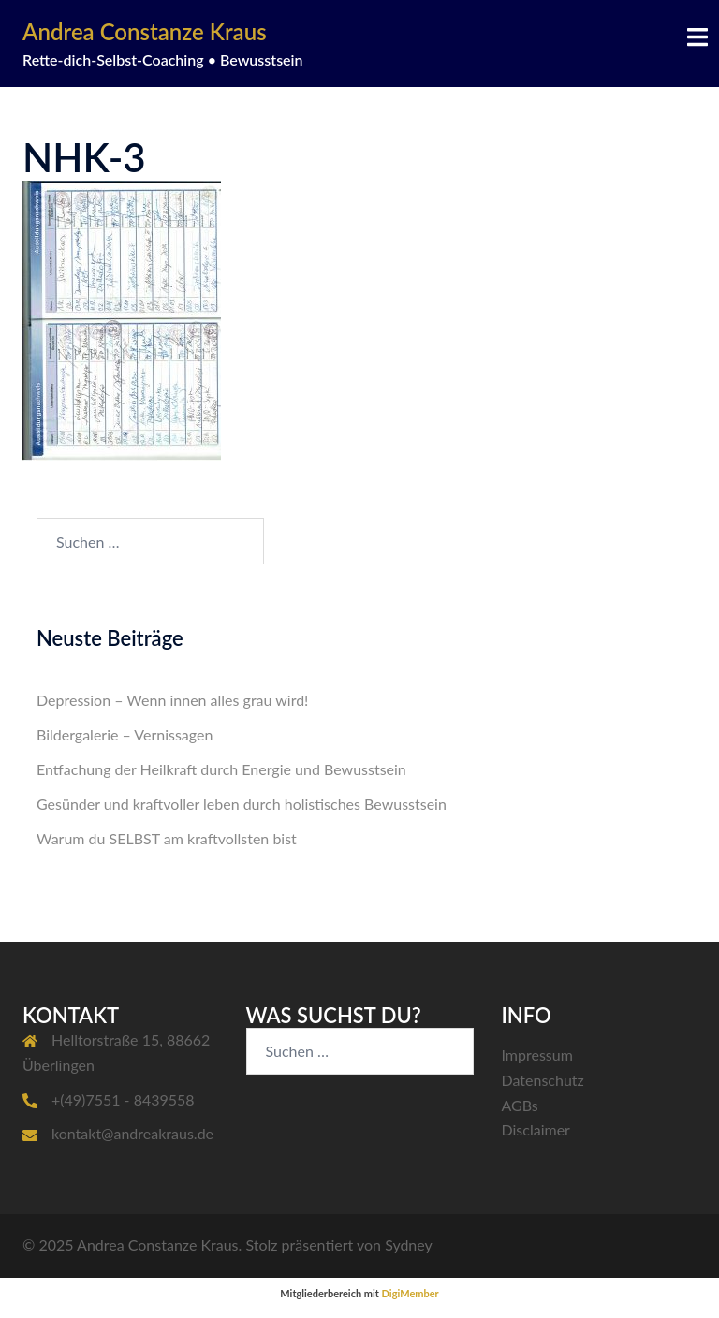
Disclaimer (536, 1129)
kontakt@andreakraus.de (132, 1133)
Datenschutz (543, 1080)
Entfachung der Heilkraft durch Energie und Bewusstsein (221, 769)
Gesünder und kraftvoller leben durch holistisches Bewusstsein (242, 804)
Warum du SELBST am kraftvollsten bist (167, 838)
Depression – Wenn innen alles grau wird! (172, 700)
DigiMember (410, 1293)
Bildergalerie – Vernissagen (125, 734)
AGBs (520, 1105)
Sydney (409, 1244)
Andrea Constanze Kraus (144, 31)
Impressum (537, 1054)
